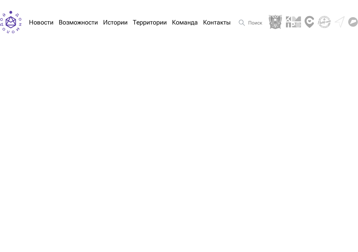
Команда (185, 22)
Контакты (217, 22)
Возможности (78, 22)
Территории (150, 22)
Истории (115, 22)
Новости (41, 22)
